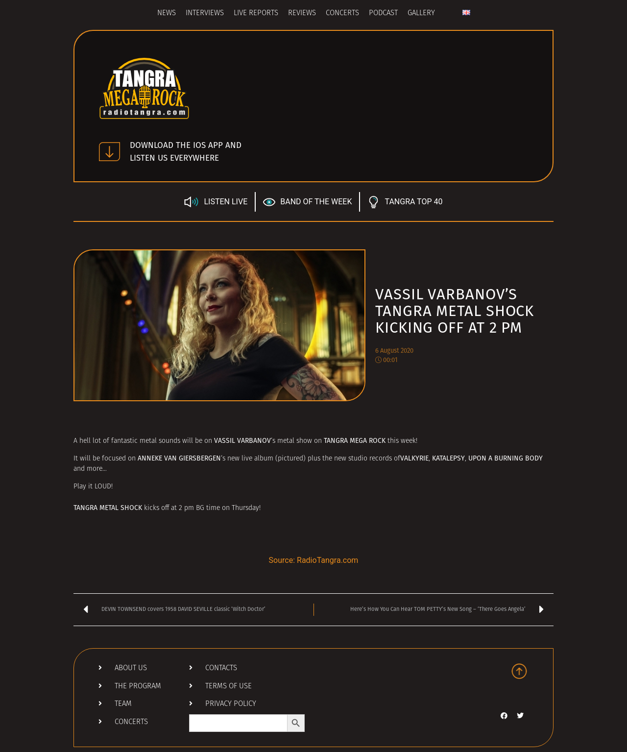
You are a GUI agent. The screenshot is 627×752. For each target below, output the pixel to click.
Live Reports (256, 13)
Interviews (205, 13)
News (166, 13)
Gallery (421, 13)
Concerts (342, 13)
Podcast (383, 13)
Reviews (302, 13)
